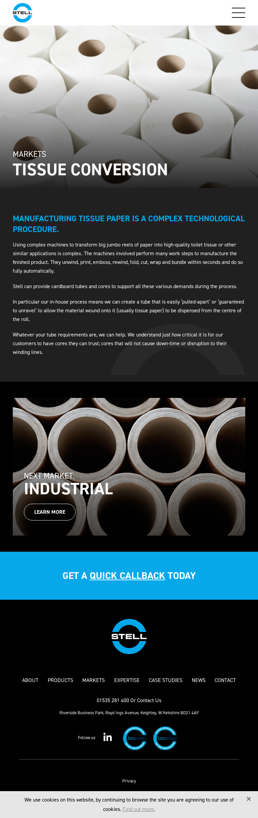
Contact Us (149, 700)
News (199, 680)
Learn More (49, 511)
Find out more (138, 809)
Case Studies (165, 680)
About (30, 680)
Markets (93, 680)
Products (60, 680)
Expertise (127, 680)
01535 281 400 (113, 700)
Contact (225, 680)
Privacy (129, 781)
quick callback (127, 575)
